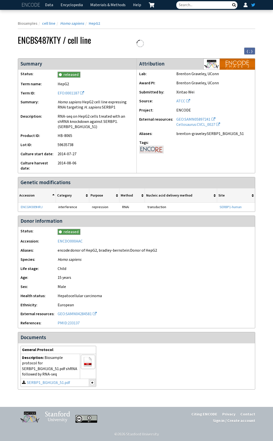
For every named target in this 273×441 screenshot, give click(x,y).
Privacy (228, 414)
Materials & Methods (108, 5)
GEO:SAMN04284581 (75, 314)
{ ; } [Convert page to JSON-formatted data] (249, 51)
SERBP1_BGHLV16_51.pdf (48, 382)
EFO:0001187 (68, 93)
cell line (48, 23)
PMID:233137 (69, 323)
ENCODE (31, 5)
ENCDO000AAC (70, 241)
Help (137, 5)
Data (49, 5)
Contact (247, 414)
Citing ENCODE (204, 414)
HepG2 (94, 23)
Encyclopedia (72, 5)
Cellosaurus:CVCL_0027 (195, 124)
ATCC (180, 101)
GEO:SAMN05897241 (193, 119)
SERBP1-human (231, 207)
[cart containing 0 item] (151, 5)
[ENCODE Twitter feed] (253, 5)
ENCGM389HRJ (32, 207)
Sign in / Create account (234, 420)
